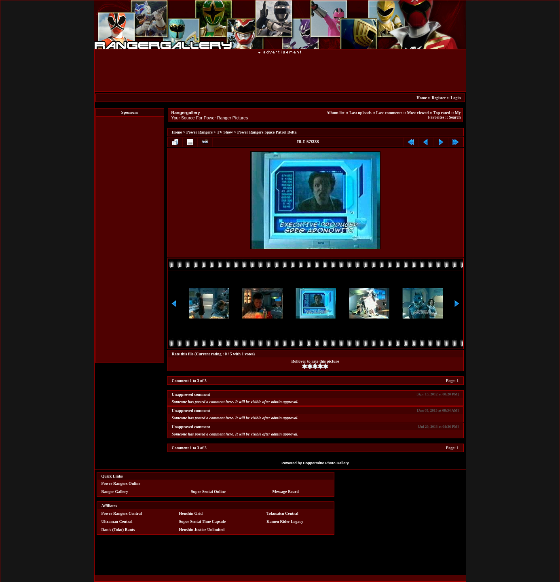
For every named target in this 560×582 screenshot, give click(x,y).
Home (421, 98)
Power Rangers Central (121, 513)
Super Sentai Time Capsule (202, 521)
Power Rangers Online (120, 483)
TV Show (225, 132)
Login (455, 98)
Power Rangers (199, 132)
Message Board (286, 491)
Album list (335, 112)
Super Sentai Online (208, 491)
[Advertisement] (280, 72)
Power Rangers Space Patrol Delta (267, 132)
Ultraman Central (117, 521)
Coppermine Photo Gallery (326, 463)
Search (455, 117)
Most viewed (418, 112)
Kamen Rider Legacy (284, 521)
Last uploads (360, 112)
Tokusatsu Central (282, 513)
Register (438, 98)
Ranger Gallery (114, 491)
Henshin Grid (191, 513)
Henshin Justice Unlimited (201, 529)
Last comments (389, 112)
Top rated (441, 112)
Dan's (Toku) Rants (118, 529)
